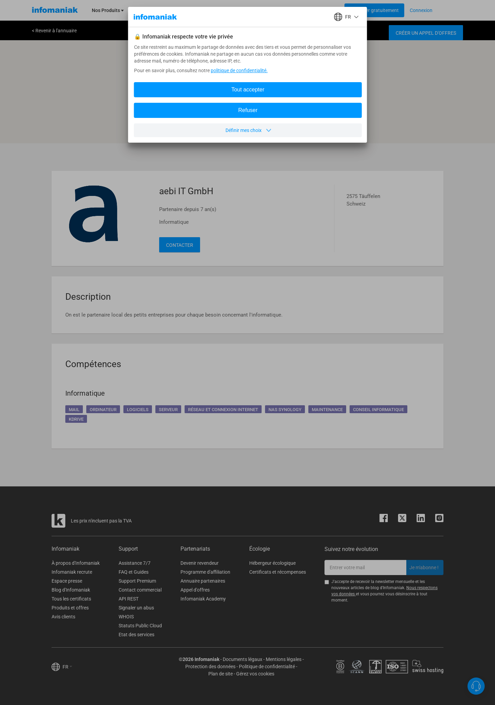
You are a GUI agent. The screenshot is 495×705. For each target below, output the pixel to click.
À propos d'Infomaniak (76, 563)
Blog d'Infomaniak (71, 590)
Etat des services (136, 634)
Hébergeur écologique (272, 563)
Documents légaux (242, 659)
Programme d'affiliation (205, 572)
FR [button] (67, 667)
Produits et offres (70, 607)
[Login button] (374, 10)
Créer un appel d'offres (426, 33)
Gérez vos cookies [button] (255, 673)
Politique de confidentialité (267, 666)
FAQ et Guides (133, 572)
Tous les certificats (71, 599)
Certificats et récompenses (277, 572)
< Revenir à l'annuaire (54, 30)
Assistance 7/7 (135, 563)
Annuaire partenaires (202, 581)
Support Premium (137, 581)
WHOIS (126, 616)
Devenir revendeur (199, 563)
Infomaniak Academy (203, 599)
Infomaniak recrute (72, 572)
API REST (129, 599)
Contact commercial (140, 590)
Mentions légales (283, 659)
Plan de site (220, 673)
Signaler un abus (136, 607)
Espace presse (67, 581)
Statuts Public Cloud (140, 625)
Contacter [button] (179, 245)
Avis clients (63, 616)
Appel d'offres (195, 590)
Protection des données (210, 666)
